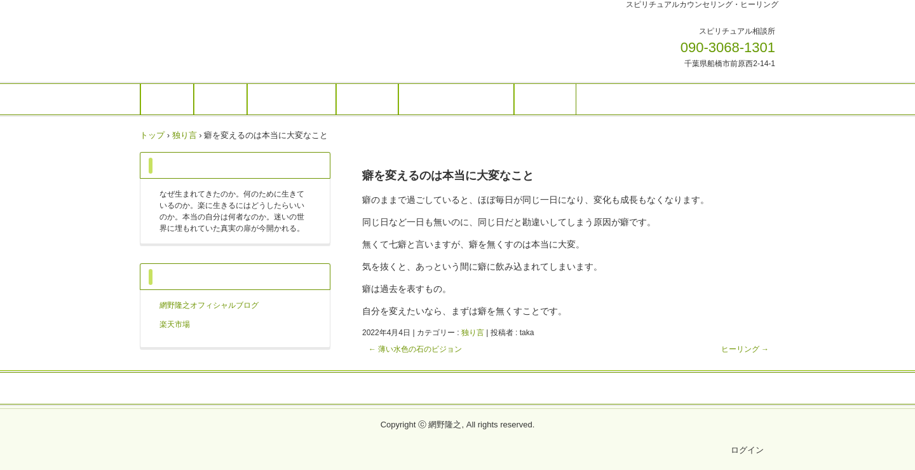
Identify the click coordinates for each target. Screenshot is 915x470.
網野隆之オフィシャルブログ (209, 305)
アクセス (545, 99)
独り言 (472, 332)
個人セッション (292, 99)
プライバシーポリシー (457, 389)
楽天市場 (174, 324)
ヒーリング (745, 349)
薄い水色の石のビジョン (415, 349)
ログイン (747, 450)
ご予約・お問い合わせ (456, 99)
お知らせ (367, 99)
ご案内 (220, 99)
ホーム (167, 99)
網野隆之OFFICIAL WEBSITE (228, 40)
